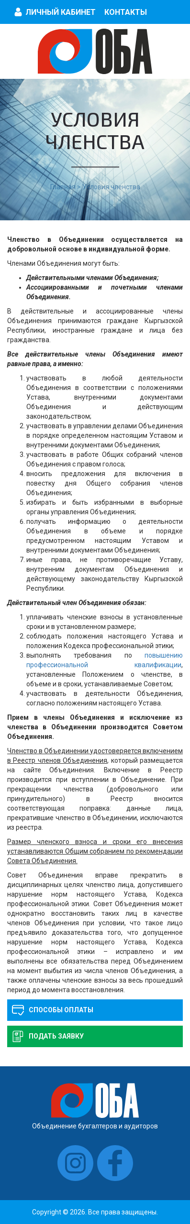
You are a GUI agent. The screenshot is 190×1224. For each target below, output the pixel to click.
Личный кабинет (60, 12)
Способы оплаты (61, 1010)
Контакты (125, 12)
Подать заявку (56, 1036)
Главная (63, 187)
